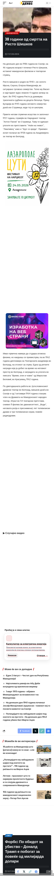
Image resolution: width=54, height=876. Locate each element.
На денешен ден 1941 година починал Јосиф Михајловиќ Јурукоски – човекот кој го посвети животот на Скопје (26, 705)
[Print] (36, 872)
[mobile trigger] (5, 3)
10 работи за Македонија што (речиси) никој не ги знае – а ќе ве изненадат (18, 749)
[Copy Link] (30, 872)
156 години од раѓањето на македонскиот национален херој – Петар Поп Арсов (17, 795)
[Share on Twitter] (24, 872)
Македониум (12, 33)
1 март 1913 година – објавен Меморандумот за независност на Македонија (21, 694)
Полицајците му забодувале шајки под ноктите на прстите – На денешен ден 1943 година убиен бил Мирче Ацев (25, 716)
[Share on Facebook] (18, 872)
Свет (8, 835)
